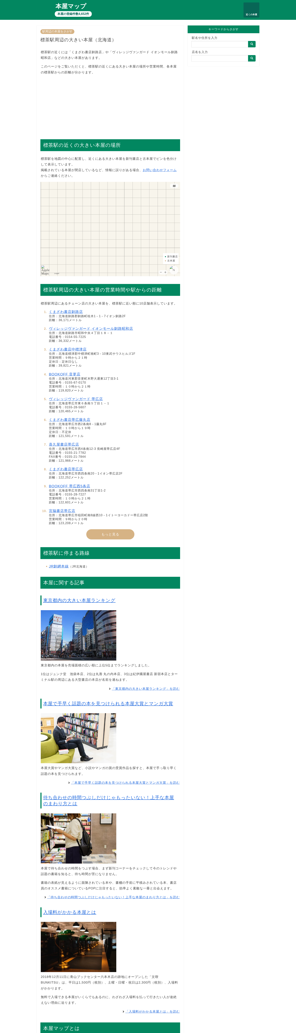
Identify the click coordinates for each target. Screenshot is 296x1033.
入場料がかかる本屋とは (69, 912)
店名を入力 (200, 52)
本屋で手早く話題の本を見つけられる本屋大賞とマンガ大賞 (108, 703)
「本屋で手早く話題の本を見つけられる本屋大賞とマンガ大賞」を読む (125, 783)
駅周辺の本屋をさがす (57, 31)
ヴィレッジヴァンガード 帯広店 (76, 399)
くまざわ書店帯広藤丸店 (69, 420)
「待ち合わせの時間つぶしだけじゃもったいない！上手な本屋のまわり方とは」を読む (113, 897)
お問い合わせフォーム (160, 170)
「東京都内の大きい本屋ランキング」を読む (146, 689)
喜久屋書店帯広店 (64, 444)
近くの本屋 (251, 14)
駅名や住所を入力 (204, 37)
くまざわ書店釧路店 (66, 312)
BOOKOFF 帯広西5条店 (69, 486)
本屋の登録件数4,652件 (73, 13)
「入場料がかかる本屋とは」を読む (152, 1011)
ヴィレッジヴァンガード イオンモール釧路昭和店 (91, 329)
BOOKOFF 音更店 (64, 374)
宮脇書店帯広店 (62, 511)
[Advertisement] (110, 105)
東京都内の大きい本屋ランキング (79, 600)
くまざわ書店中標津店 (68, 349)
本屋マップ (70, 6)
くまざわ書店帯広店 (66, 469)
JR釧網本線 (59, 566)
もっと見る (110, 534)
